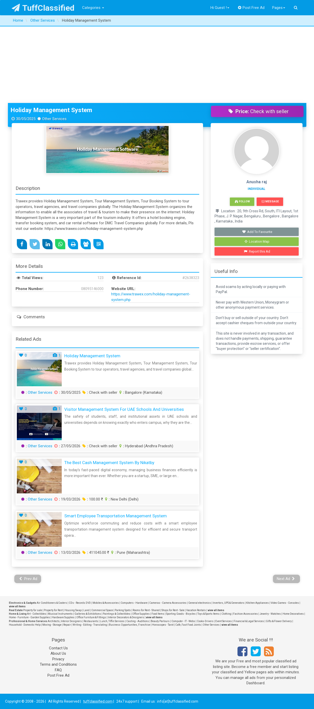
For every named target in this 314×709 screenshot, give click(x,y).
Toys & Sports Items (208, 613)
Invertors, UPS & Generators (228, 602)
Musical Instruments (60, 613)
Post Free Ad (251, 7)
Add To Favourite (257, 232)
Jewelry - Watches (270, 613)
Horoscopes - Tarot (162, 624)
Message (270, 201)
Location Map (257, 241)
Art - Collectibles (36, 613)
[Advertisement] (157, 64)
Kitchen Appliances (257, 602)
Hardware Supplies (63, 617)
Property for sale (32, 610)
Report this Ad (257, 251)
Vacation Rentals (196, 610)
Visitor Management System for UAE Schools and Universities (124, 409)
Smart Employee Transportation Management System (115, 515)
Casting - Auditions (137, 621)
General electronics (199, 602)
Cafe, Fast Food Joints (188, 624)
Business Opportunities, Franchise (129, 624)
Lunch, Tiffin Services (112, 621)
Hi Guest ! (219, 7)
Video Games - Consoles (285, 602)
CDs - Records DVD (80, 602)
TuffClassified (43, 8)
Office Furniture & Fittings (91, 617)
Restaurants (91, 621)
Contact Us (58, 648)
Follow (242, 201)
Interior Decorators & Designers (126, 617)
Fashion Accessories (245, 613)
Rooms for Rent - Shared (146, 610)
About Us (58, 653)
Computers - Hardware (134, 602)
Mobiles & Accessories (106, 602)
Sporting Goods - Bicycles (181, 613)
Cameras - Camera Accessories (167, 602)
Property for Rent (53, 610)
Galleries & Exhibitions (87, 613)
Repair (67, 624)
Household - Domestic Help (25, 624)
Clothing (226, 613)
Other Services (40, 392)
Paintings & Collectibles (116, 613)
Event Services (223, 621)
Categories (93, 7)
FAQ (58, 670)
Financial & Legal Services (249, 621)
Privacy (58, 659)
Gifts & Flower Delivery (279, 621)
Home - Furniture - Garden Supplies (29, 617)
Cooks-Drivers (205, 621)
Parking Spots (123, 610)
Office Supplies (141, 613)
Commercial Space (102, 610)
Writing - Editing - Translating (90, 624)
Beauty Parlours (160, 621)
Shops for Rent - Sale (172, 610)
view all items (17, 606)
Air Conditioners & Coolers (52, 602)
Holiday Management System (51, 110)
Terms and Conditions (58, 664)
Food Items (158, 613)
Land (86, 610)
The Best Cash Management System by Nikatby (109, 462)
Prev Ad (28, 578)
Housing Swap (73, 610)
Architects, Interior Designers (65, 621)
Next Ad (286, 578)
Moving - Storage (51, 624)
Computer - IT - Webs (183, 621)
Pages (278, 7)
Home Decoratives (293, 613)
